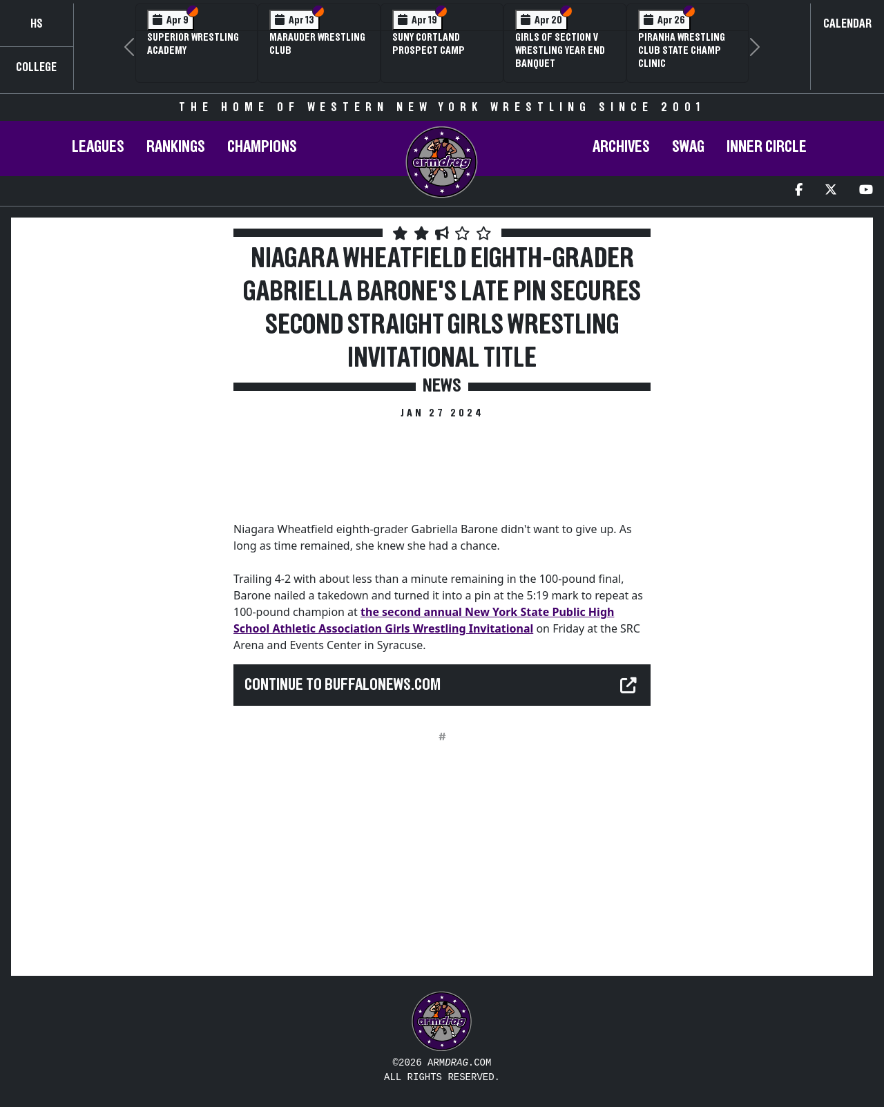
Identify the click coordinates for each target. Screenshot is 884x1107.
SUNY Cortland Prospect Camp (428, 44)
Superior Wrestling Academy (193, 44)
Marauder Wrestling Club (317, 44)
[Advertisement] (121, 469)
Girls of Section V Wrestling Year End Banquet (560, 50)
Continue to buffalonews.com (342, 685)
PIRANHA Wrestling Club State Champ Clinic (681, 50)
